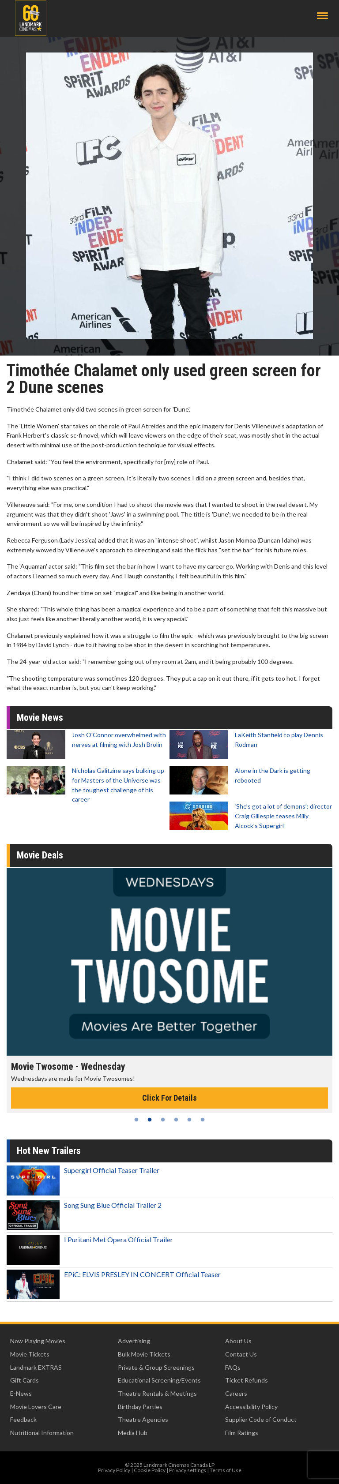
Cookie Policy (150, 1470)
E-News (21, 1393)
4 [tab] (176, 1119)
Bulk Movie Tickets (144, 1354)
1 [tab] (136, 1119)
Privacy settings (187, 1470)
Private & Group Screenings (156, 1367)
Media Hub (132, 1432)
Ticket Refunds (246, 1380)
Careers (236, 1393)
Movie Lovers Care (35, 1406)
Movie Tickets (29, 1354)
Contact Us (241, 1354)
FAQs (233, 1367)
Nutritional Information (42, 1432)
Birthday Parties (140, 1406)
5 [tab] (189, 1119)
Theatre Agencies (143, 1419)
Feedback (23, 1419)
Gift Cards (24, 1380)
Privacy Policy (114, 1470)
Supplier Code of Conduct (261, 1419)
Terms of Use (225, 1470)
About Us (238, 1341)
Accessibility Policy (251, 1406)
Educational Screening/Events (159, 1380)
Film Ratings (241, 1432)
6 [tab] (202, 1119)
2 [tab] (149, 1119)
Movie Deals (40, 855)
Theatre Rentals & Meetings (157, 1393)
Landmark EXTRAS (36, 1367)
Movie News (40, 717)
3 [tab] (162, 1119)
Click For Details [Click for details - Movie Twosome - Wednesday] (169, 1097)
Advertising (134, 1341)
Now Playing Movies (37, 1341)
